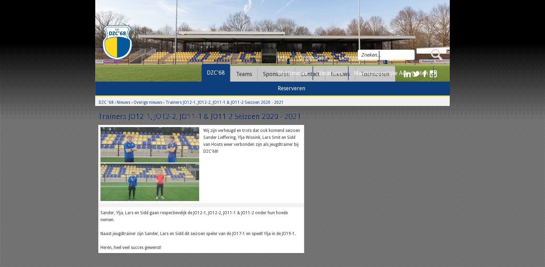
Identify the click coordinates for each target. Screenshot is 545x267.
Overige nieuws (147, 102)
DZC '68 (106, 102)
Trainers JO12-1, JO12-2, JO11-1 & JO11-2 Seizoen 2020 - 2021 (224, 102)
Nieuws (123, 102)
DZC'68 (216, 72)
